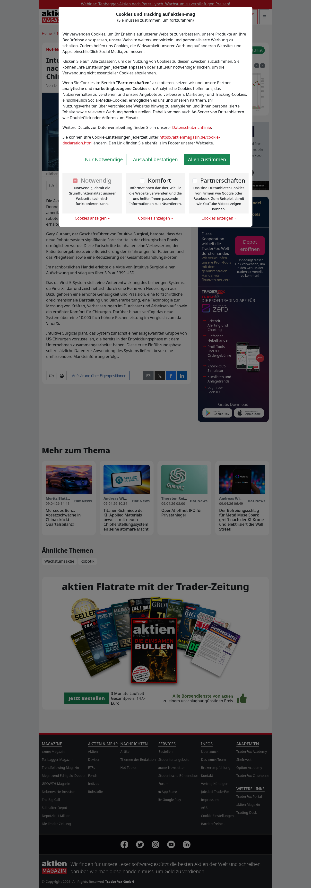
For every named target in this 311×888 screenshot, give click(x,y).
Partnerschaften (222, 180)
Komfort (159, 180)
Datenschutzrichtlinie (191, 127)
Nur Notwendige (104, 159)
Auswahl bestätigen (155, 159)
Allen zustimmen (207, 159)
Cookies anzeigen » (92, 218)
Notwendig (96, 180)
